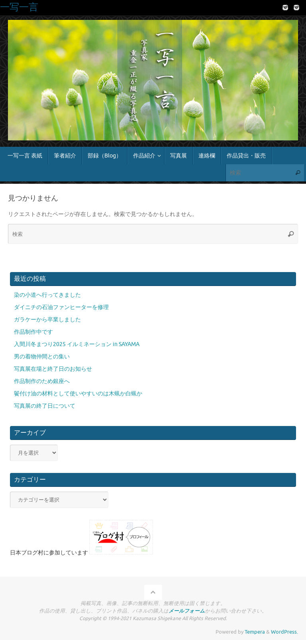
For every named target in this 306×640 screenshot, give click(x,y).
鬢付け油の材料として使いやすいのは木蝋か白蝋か (78, 393)
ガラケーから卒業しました (47, 319)
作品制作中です (33, 332)
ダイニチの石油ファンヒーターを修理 (61, 307)
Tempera (255, 632)
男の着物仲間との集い (42, 356)
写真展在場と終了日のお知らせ (53, 369)
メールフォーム (187, 611)
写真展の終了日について (44, 406)
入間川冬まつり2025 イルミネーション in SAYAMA (76, 344)
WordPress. (284, 632)
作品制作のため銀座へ (42, 381)
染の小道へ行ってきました (47, 295)
